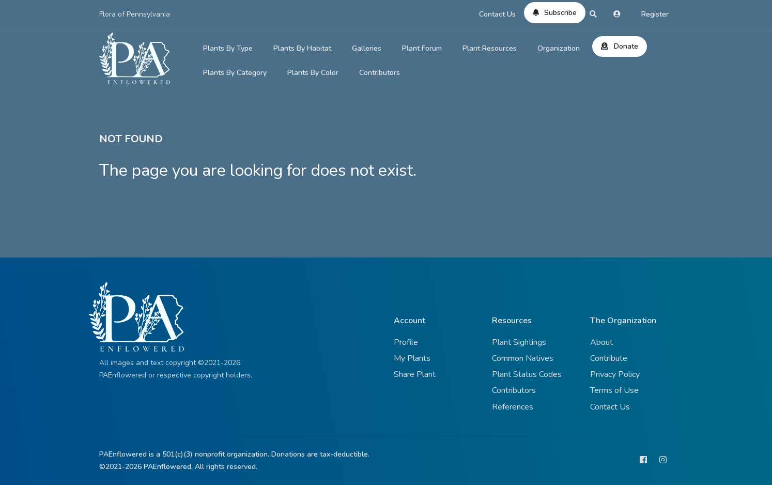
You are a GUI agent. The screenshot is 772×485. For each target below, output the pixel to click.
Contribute (608, 358)
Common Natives (522, 358)
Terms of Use (614, 390)
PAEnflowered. (168, 467)
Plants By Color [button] (312, 73)
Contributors (379, 73)
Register (655, 14)
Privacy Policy (615, 374)
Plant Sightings (519, 342)
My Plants (412, 358)
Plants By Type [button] (228, 48)
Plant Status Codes (527, 374)
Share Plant (415, 374)
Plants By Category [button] (235, 73)
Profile (406, 342)
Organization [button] (558, 48)
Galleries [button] (366, 48)
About (601, 342)
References (512, 407)
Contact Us (497, 14)
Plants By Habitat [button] (302, 48)
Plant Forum (422, 48)
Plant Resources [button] (489, 48)
